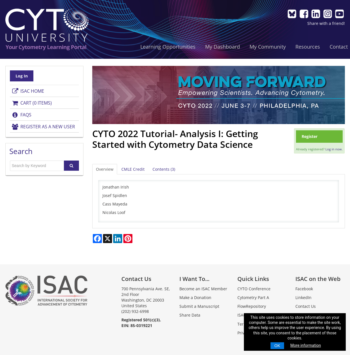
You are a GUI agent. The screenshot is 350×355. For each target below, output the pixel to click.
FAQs (21, 115)
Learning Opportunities (168, 46)
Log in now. (334, 149)
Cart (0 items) (32, 103)
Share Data (189, 315)
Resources (307, 46)
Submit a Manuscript (199, 306)
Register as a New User (43, 127)
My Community (268, 46)
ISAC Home (28, 91)
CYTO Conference (253, 288)
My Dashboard (222, 46)
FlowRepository (251, 306)
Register (309, 136)
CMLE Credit (133, 169)
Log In (22, 76)
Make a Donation (195, 297)
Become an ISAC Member (203, 288)
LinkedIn (303, 297)
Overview (104, 169)
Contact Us (305, 306)
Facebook (304, 288)
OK (277, 345)
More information (305, 345)
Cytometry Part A (253, 297)
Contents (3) (164, 169)
